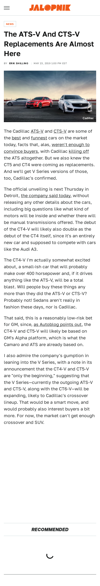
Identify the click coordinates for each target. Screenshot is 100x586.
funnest (39, 137)
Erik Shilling (18, 63)
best (16, 137)
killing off (79, 151)
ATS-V (37, 131)
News (10, 24)
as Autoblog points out (58, 324)
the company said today (45, 195)
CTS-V (60, 131)
